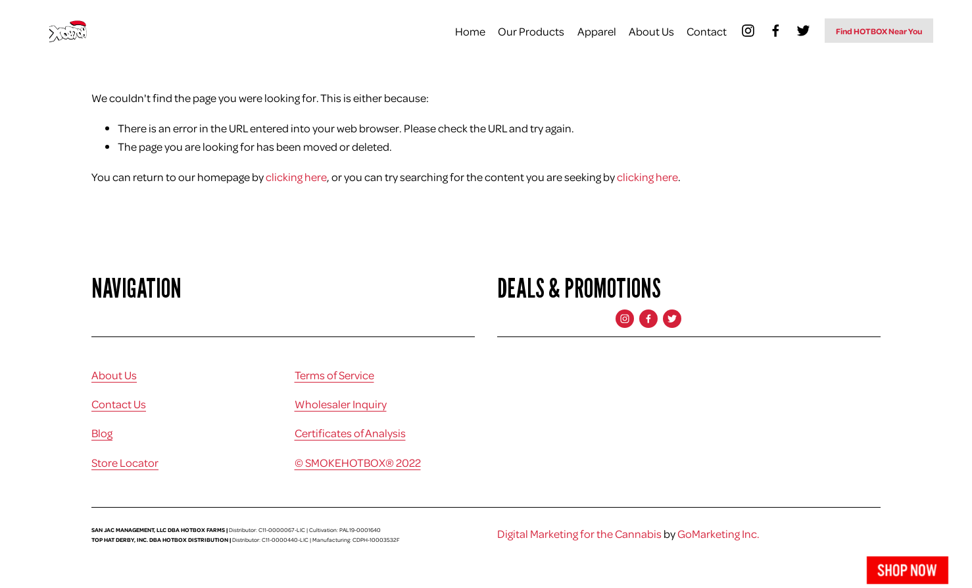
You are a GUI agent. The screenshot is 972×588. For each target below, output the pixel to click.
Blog (101, 432)
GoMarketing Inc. (718, 533)
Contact (707, 31)
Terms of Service (334, 374)
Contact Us (118, 403)
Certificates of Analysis (350, 432)
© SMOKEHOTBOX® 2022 (358, 462)
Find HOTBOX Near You (879, 31)
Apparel (596, 31)
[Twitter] (803, 30)
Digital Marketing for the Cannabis (579, 533)
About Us (651, 31)
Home (470, 31)
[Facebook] (775, 30)
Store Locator (124, 462)
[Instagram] (748, 30)
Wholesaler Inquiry (341, 403)
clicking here (296, 176)
